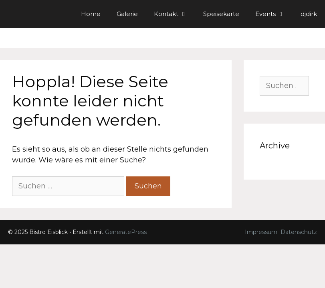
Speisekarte (221, 14)
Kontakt (174, 14)
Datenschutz (299, 232)
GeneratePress (126, 232)
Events (274, 14)
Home (91, 14)
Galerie (127, 14)
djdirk (309, 14)
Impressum (261, 232)
